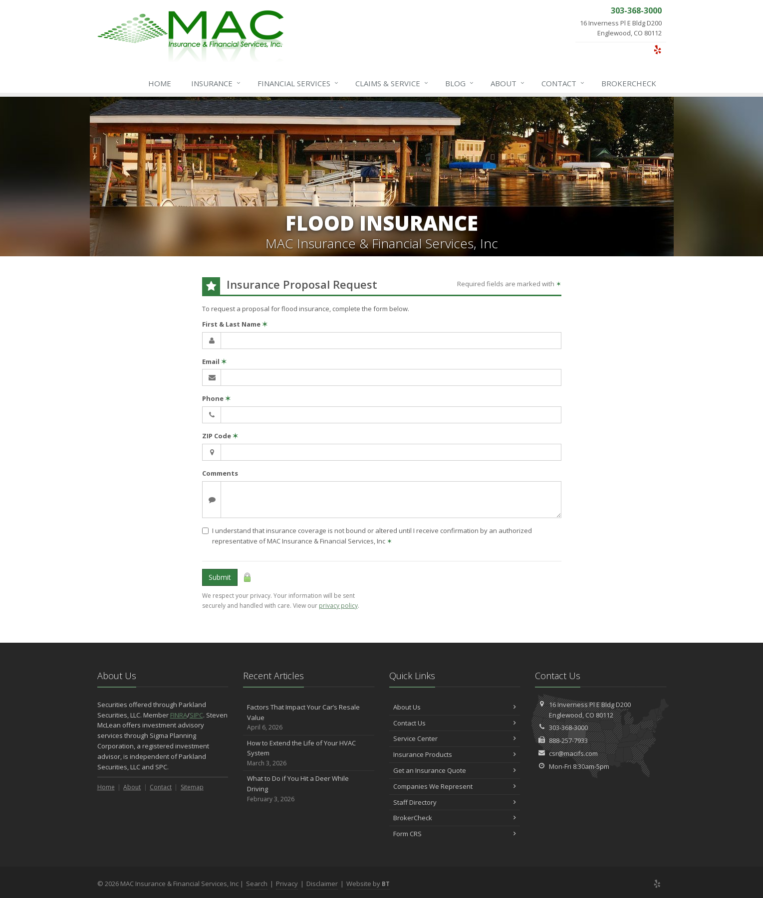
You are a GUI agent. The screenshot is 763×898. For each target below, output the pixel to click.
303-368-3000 (568, 727)
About (508, 83)
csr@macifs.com (573, 753)
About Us (454, 707)
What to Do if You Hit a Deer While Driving (308, 789)
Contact (563, 83)
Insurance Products (454, 754)
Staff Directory (454, 802)
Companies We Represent (454, 786)
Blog (460, 83)
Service (392, 83)
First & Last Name (234, 324)
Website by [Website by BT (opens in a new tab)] (368, 883)
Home (159, 83)
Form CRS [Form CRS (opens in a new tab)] (454, 833)
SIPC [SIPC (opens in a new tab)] (196, 715)
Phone (216, 398)
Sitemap (192, 787)
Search (256, 883)
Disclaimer (322, 883)
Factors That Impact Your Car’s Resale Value (308, 717)
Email (214, 361)
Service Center (454, 738)
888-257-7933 (568, 740)
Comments (220, 473)
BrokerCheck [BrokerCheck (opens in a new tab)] (628, 83)
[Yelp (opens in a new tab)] (657, 49)
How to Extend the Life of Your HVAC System (308, 753)
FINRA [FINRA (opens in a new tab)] (178, 715)
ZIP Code (220, 435)
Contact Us (454, 722)
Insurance (216, 83)
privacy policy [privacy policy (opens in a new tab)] (338, 605)
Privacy (287, 883)
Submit (220, 577)
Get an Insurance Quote (454, 770)
